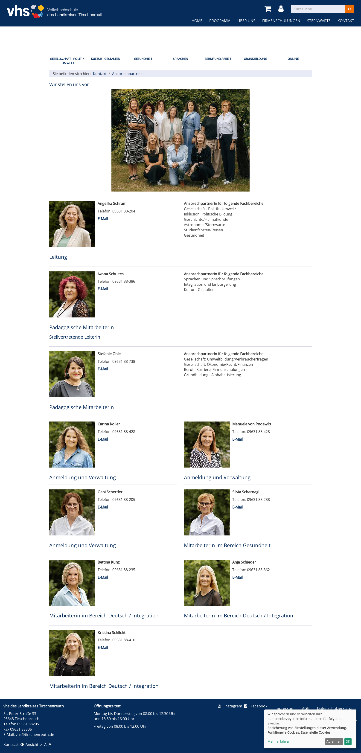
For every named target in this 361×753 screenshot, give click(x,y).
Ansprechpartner (127, 73)
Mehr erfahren (279, 741)
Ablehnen (333, 741)
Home (197, 20)
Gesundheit (143, 59)
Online (293, 59)
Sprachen (180, 59)
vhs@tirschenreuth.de (35, 734)
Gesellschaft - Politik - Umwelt (68, 61)
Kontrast (13, 744)
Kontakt (346, 20)
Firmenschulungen (281, 20)
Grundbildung (255, 59)
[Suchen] (349, 9)
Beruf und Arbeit (218, 59)
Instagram (231, 706)
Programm (219, 20)
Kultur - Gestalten (105, 59)
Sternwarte (319, 20)
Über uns (246, 20)
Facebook (255, 706)
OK (348, 741)
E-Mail (103, 218)
